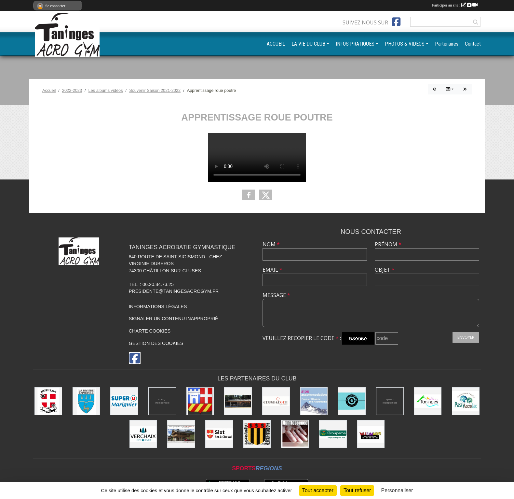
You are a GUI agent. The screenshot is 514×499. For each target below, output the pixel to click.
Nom (271, 244)
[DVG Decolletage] (390, 401)
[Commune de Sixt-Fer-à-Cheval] (219, 434)
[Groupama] (333, 434)
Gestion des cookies (156, 343)
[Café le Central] (352, 401)
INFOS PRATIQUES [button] (355, 44)
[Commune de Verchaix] (143, 434)
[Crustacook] (276, 401)
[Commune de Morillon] (48, 401)
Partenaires (446, 44)
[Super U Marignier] (124, 401)
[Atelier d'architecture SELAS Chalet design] (181, 434)
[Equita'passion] (238, 401)
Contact (473, 44)
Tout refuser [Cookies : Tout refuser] (357, 490)
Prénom (388, 244)
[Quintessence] (295, 434)
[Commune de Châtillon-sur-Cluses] (200, 401)
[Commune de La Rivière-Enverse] (86, 401)
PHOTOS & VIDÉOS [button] (405, 44)
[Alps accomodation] (314, 401)
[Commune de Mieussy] (257, 434)
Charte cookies (149, 331)
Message (276, 295)
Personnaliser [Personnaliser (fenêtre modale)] (397, 490)
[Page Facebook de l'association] (396, 22)
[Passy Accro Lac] (466, 401)
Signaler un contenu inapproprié (173, 318)
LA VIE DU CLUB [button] (308, 44)
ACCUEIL (276, 44)
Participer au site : (455, 5)
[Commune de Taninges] (428, 401)
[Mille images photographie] (371, 434)
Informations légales (158, 306)
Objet (385, 269)
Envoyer (465, 337)
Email (272, 269)
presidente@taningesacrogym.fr (174, 291)
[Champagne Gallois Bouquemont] (162, 401)
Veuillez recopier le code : (302, 338)
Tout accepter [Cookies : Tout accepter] (317, 490)
